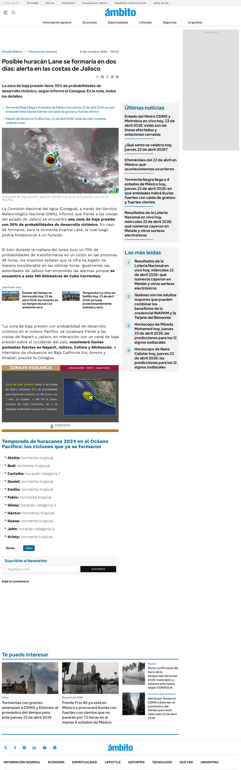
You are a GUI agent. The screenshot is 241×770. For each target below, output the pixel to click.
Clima (29, 548)
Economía (90, 22)
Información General (43, 51)
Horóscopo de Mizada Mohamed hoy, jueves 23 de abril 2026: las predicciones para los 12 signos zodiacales (155, 333)
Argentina (195, 22)
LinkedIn (34, 747)
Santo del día (161, 3)
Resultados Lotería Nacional (130, 3)
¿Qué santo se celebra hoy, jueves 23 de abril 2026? (148, 147)
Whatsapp (54, 747)
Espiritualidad (118, 22)
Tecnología (32, 3)
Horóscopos (68, 3)
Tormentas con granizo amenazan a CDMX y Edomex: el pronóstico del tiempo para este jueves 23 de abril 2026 (30, 710)
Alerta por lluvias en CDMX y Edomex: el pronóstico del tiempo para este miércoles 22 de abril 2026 (162, 708)
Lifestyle (145, 22)
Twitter (6, 747)
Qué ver (186, 762)
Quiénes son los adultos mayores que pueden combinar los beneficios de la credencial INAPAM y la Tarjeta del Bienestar (155, 306)
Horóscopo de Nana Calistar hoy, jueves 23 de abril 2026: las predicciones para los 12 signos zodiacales (155, 358)
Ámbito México (12, 51)
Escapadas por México (95, 3)
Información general (57, 22)
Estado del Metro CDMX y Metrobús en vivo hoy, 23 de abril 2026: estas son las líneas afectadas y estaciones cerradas (150, 125)
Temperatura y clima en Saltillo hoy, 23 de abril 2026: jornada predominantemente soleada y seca (98, 300)
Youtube (44, 747)
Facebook (15, 747)
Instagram (24, 747)
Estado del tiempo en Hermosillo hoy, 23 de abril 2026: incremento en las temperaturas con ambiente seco (40, 300)
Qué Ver (50, 3)
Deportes (170, 22)
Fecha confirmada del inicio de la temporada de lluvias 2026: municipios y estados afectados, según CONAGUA (163, 678)
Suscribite (98, 569)
